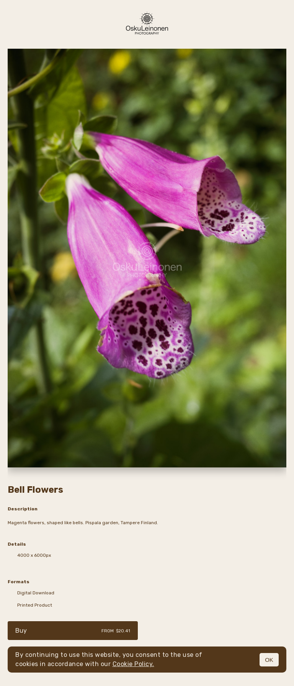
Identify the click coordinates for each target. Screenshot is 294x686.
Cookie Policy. (133, 664)
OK (269, 659)
